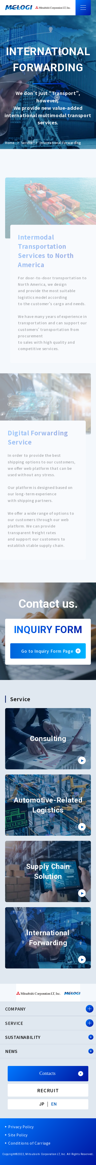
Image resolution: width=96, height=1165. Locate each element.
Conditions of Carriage (29, 1143)
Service (27, 142)
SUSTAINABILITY (22, 1037)
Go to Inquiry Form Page (47, 651)
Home (10, 142)
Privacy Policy (21, 1126)
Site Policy (18, 1134)
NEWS (11, 1051)
